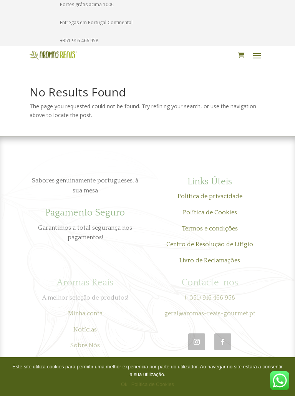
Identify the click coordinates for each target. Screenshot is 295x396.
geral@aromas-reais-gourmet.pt (209, 313)
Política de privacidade (209, 196)
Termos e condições (210, 228)
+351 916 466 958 (79, 40)
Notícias (85, 329)
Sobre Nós (85, 345)
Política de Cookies (210, 212)
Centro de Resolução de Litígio (209, 244)
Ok (124, 384)
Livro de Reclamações (209, 260)
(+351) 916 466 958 (210, 297)
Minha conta (85, 313)
